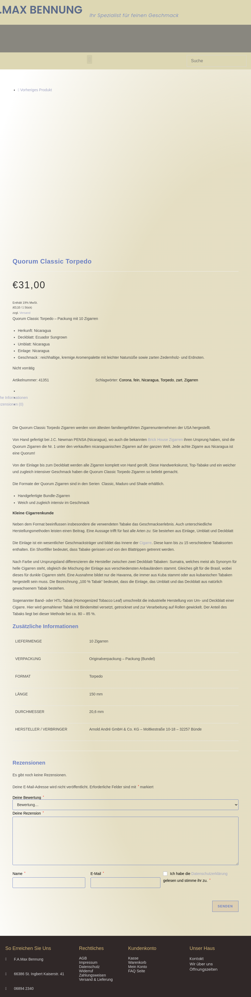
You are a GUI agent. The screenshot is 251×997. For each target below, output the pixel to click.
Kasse (133, 832)
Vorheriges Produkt (36, 90)
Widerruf (86, 845)
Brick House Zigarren (165, 313)
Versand (24, 186)
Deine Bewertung (28, 671)
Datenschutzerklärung (209, 747)
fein (137, 254)
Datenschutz (89, 841)
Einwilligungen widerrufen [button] (26, 949)
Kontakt (197, 832)
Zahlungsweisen (92, 849)
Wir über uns (201, 838)
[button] (89, 59)
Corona (125, 254)
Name (18, 747)
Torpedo (167, 254)
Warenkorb (137, 836)
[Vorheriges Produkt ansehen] (18, 90)
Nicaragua (150, 254)
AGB (83, 832)
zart (179, 254)
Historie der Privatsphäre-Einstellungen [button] (39, 943)
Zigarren (191, 254)
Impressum (88, 836)
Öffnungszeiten (204, 843)
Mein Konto (137, 841)
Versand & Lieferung (96, 853)
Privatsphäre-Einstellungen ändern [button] (35, 938)
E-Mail (97, 747)
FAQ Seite (136, 845)
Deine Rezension (28, 687)
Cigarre (145, 417)
